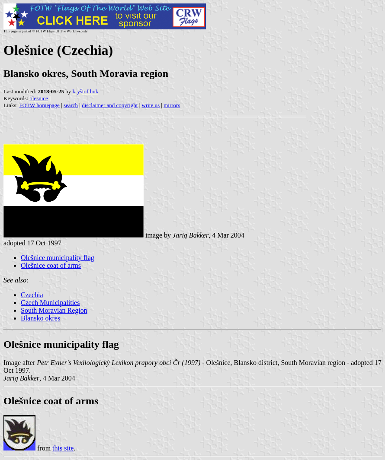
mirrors (172, 105)
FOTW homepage (39, 105)
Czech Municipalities (50, 302)
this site (63, 448)
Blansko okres (40, 318)
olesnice (38, 98)
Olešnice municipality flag (57, 257)
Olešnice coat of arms (51, 265)
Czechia (32, 294)
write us (151, 105)
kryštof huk (86, 91)
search (71, 105)
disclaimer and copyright (110, 105)
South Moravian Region (54, 310)
